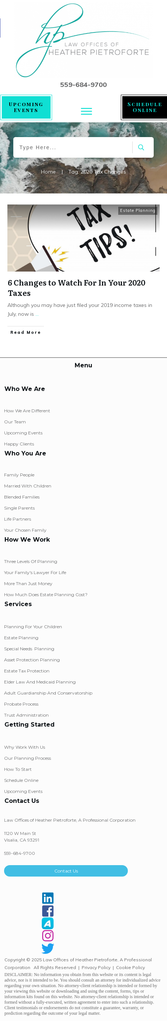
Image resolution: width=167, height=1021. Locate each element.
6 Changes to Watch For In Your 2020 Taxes (76, 287)
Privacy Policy (96, 967)
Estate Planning (138, 210)
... (37, 314)
